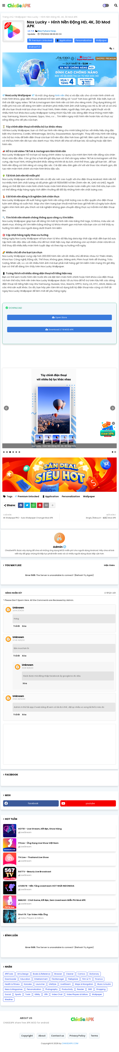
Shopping (101, 989)
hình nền (59, 95)
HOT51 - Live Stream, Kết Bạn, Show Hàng (40, 828)
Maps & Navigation (84, 984)
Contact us (57, 1035)
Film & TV (86, 979)
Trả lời (16, 626)
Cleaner (69, 974)
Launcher (40, 984)
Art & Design (23, 974)
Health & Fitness (12, 984)
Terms (94, 1035)
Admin (58, 547)
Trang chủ (7, 17)
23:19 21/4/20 (18, 610)
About (42, 1035)
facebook (33, 803)
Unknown (18, 607)
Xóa (24, 626)
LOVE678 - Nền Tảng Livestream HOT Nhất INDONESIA (46, 885)
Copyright (27, 1035)
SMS (90, 989)
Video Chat (57, 994)
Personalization (84, 40)
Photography (51, 989)
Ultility (37, 994)
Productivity (67, 989)
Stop (115, 452)
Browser (58, 974)
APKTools (9, 974)
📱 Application (64, 40)
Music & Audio (104, 984)
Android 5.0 (34, 46)
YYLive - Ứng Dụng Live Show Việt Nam (38, 843)
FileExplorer (73, 979)
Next (112, 408)
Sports (18, 994)
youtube (90, 803)
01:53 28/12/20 (19, 699)
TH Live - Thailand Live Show (33, 857)
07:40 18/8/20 (19, 640)
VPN (46, 994)
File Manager (58, 979)
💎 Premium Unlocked (40, 40)
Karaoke (28, 984)
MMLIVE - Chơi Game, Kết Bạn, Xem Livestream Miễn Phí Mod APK (52, 900)
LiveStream (65, 984)
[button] (116, 5)
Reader (80, 989)
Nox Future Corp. (47, 30)
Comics (81, 974)
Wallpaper (20, 17)
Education (25, 979)
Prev (6, 408)
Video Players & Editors (77, 994)
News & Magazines (14, 989)
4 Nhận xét (110, 592)
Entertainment (41, 979)
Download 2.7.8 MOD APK (61, 329)
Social (8, 994)
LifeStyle (52, 984)
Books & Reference (41, 974)
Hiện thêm (109, 565)
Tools (27, 994)
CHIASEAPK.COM (70, 1043)
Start (113, 452)
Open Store (61, 317)
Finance (99, 979)
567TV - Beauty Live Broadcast (34, 871)
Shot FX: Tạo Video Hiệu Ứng (33, 914)
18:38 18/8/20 (27, 668)
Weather (9, 999)
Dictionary (94, 974)
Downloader (10, 979)
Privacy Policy (77, 1035)
